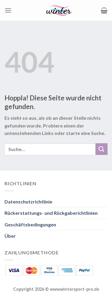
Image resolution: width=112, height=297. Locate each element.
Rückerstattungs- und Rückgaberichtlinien (51, 213)
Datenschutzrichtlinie (28, 201)
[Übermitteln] (102, 149)
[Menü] (8, 10)
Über (10, 236)
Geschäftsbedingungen (30, 224)
